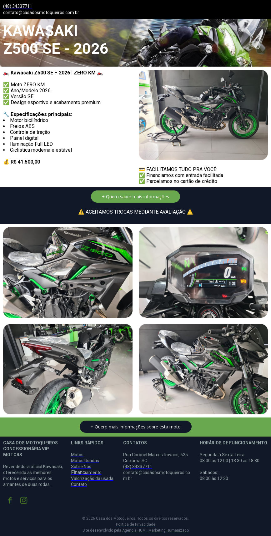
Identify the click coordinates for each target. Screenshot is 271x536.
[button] (135, 196)
